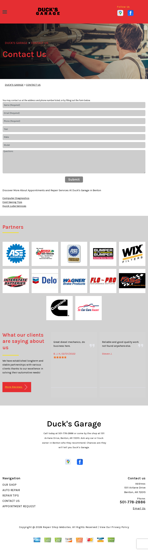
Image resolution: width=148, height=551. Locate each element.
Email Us (139, 508)
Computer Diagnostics (15, 198)
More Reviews (16, 387)
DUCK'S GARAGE (16, 43)
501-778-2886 (66, 433)
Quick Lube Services (14, 206)
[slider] (60, 357)
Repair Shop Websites (57, 527)
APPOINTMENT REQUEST (19, 506)
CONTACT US (39, 43)
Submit (74, 179)
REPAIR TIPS (10, 495)
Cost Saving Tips (12, 202)
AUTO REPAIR (11, 490)
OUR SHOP (9, 485)
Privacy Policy (120, 527)
